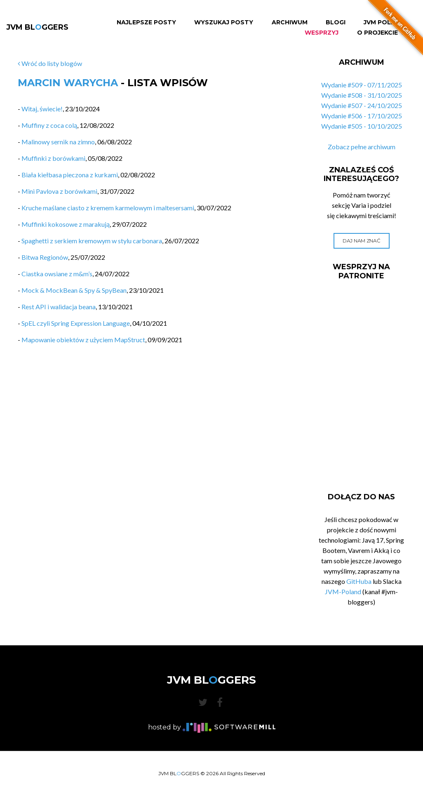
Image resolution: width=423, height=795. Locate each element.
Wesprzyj (321, 32)
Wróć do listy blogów (50, 63)
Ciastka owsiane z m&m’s (56, 274)
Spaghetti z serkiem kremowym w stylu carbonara (91, 241)
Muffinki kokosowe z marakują (65, 224)
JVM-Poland (343, 591)
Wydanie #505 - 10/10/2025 (361, 126)
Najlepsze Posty (146, 22)
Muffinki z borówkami (53, 158)
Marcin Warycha (68, 83)
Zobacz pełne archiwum (361, 147)
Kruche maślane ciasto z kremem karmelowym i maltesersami (107, 208)
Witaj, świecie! (42, 109)
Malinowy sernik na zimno (58, 142)
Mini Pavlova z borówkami (59, 191)
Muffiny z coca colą (49, 125)
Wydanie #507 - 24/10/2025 (361, 105)
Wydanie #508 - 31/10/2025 (361, 95)
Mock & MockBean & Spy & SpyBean (74, 290)
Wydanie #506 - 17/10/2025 (361, 116)
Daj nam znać (361, 241)
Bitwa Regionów (44, 257)
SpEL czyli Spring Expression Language (75, 323)
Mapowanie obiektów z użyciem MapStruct (83, 339)
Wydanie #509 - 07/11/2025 (361, 85)
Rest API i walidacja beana (58, 306)
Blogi (335, 22)
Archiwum (290, 22)
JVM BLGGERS (37, 27)
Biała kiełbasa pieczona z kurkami (69, 175)
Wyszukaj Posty (223, 22)
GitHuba (358, 581)
